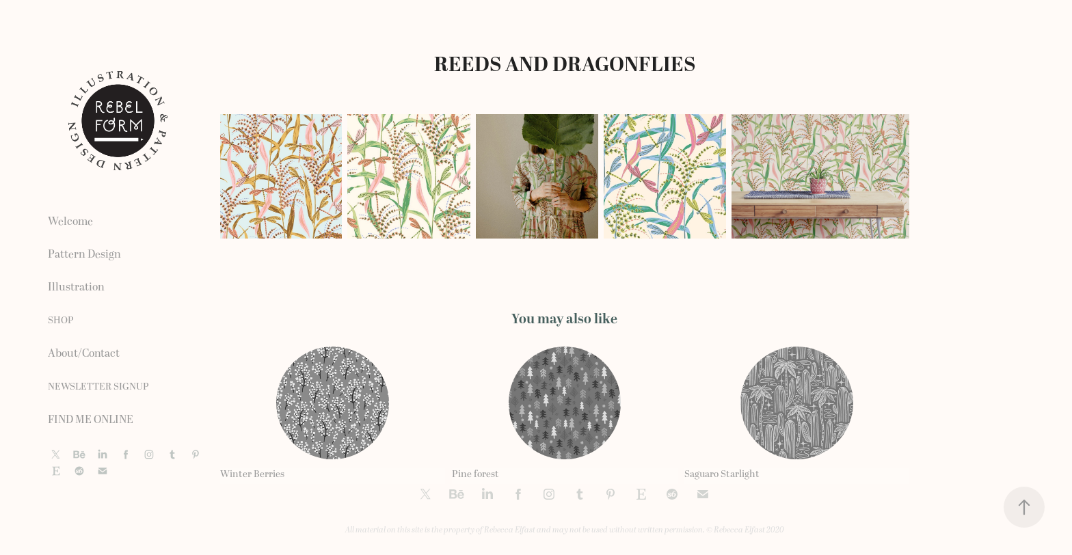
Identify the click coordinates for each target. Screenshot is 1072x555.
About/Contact (84, 353)
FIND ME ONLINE (90, 419)
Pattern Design (84, 254)
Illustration (76, 287)
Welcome (70, 221)
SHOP (61, 320)
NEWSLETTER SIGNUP (98, 386)
